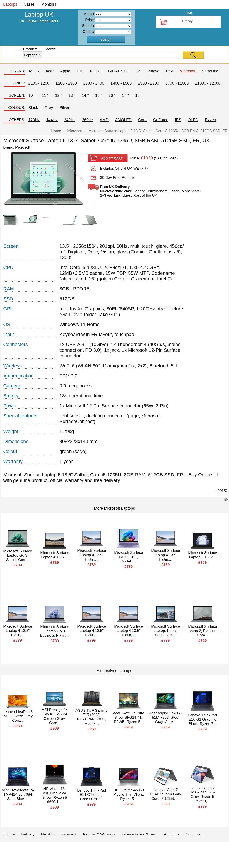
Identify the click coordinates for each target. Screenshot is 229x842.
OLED (193, 120)
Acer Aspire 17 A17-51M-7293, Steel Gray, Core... (165, 717)
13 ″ (72, 95)
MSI (169, 71)
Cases (29, 4)
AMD (104, 120)
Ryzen (210, 120)
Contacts (193, 834)
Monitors (48, 4)
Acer (50, 71)
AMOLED (123, 120)
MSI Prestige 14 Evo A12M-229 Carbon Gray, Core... (55, 716)
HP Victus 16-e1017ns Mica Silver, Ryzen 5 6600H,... (54, 795)
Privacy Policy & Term (139, 834)
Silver (64, 107)
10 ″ (31, 95)
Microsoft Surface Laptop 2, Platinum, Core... (202, 630)
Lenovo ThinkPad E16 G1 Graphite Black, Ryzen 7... (202, 719)
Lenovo (153, 71)
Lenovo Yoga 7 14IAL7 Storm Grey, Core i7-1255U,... (165, 794)
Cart (188, 13)
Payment (69, 834)
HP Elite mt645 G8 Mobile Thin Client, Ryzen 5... (128, 794)
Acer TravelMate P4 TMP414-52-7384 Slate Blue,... (18, 794)
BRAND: (18, 71)
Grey (49, 107)
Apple (65, 71)
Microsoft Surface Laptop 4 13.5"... (54, 555)
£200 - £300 (66, 83)
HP (137, 71)
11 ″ (45, 95)
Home (10, 834)
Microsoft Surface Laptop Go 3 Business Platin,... (54, 631)
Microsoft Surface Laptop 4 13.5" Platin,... (91, 555)
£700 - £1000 (177, 83)
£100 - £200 (38, 83)
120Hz (34, 120)
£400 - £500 (121, 83)
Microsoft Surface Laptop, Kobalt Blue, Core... (165, 630)
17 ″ (125, 95)
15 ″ (98, 95)
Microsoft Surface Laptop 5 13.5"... (202, 555)
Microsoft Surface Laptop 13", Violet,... (128, 557)
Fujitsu (96, 71)
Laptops (10, 4)
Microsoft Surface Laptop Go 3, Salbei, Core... (17, 555)
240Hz (69, 120)
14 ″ (85, 95)
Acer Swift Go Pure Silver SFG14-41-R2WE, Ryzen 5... (128, 717)
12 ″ (58, 95)
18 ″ (138, 95)
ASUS (33, 71)
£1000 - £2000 (207, 83)
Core (142, 120)
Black (33, 107)
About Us (171, 834)
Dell (80, 71)
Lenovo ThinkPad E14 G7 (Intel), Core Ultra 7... (91, 794)
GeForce (160, 120)
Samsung (210, 71)
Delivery (27, 834)
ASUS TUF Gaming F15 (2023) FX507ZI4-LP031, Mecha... (91, 717)
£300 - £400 (93, 83)
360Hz (87, 120)
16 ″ (112, 95)
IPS (178, 120)
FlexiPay (48, 834)
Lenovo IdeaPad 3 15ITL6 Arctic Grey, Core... (17, 716)
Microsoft (187, 71)
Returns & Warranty (99, 834)
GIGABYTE (118, 71)
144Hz (52, 120)
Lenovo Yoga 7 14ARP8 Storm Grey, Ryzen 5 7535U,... (202, 794)
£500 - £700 (148, 83)
